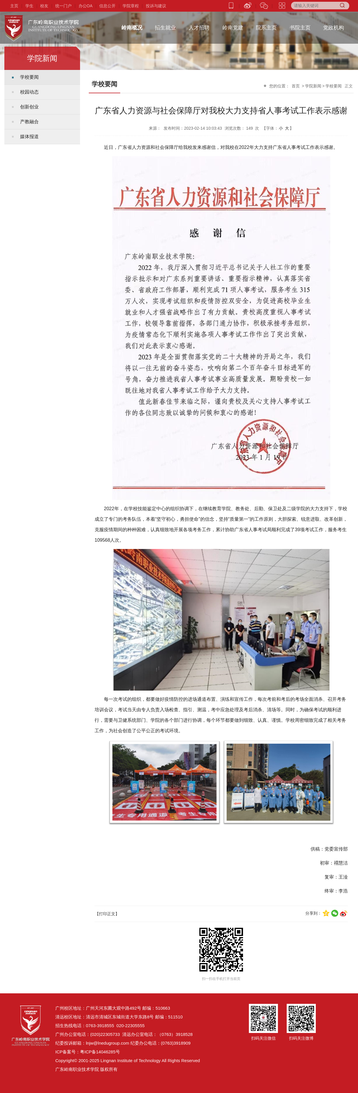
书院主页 (300, 26)
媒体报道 (29, 136)
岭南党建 (232, 26)
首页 (296, 86)
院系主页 (266, 26)
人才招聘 (199, 26)
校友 (44, 5)
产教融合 (29, 121)
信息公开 (107, 5)
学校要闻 (29, 77)
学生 (29, 5)
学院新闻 (313, 86)
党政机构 (333, 26)
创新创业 (29, 106)
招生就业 (165, 26)
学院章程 (131, 5)
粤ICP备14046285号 (100, 1051)
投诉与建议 (156, 5)
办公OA (86, 5)
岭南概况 (131, 26)
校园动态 (29, 91)
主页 (14, 5)
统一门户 (63, 5)
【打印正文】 (107, 913)
